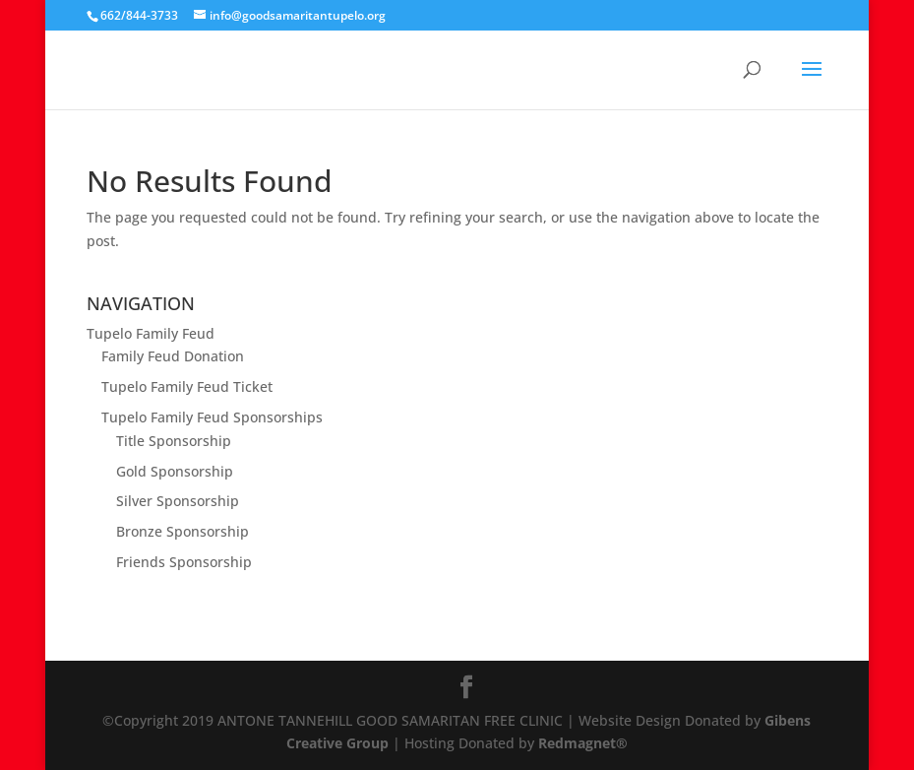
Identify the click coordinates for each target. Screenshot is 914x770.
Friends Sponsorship (184, 561)
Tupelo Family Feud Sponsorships (212, 417)
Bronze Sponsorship (182, 531)
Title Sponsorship (173, 440)
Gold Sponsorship (174, 471)
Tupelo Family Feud (150, 333)
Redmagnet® (583, 743)
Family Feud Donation (172, 356)
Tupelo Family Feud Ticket (187, 386)
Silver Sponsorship (177, 500)
